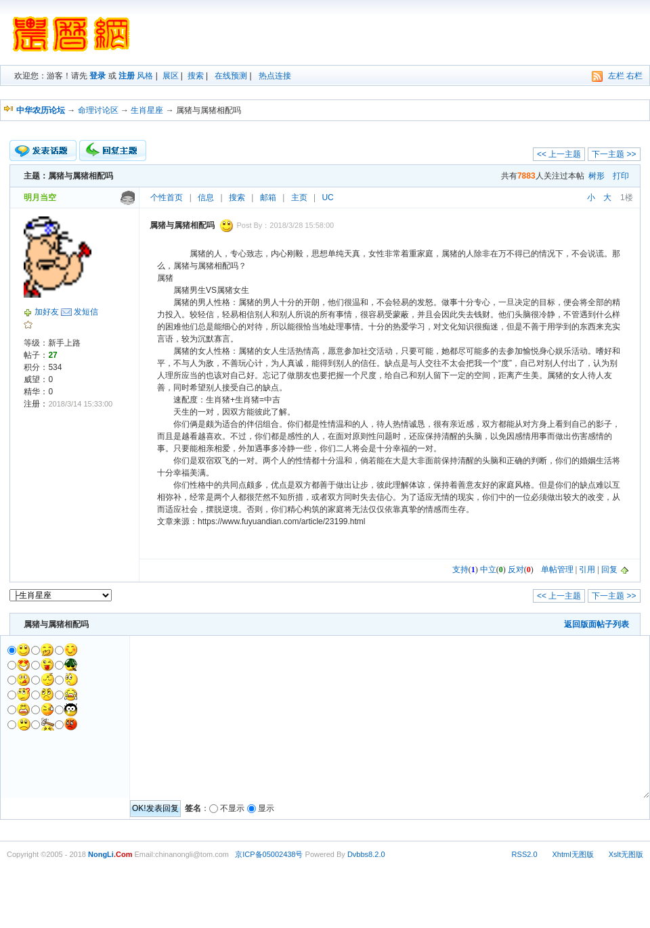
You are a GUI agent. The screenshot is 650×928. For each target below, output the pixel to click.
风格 (145, 75)
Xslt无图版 (626, 854)
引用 (587, 569)
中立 (488, 569)
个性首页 (166, 197)
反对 (516, 569)
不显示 (232, 808)
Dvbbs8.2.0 (366, 854)
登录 (97, 75)
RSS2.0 (525, 854)
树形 (596, 176)
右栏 (634, 75)
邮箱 (268, 197)
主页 (299, 197)
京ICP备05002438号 (269, 854)
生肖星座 (147, 110)
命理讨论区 (98, 110)
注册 (126, 75)
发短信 (86, 312)
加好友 (47, 312)
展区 (170, 75)
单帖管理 (557, 569)
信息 (206, 197)
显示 (266, 808)
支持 (460, 569)
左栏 (616, 75)
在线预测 (231, 75)
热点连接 (275, 75)
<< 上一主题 (559, 154)
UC (327, 197)
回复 (609, 569)
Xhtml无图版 (573, 854)
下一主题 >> (614, 154)
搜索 (196, 75)
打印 (621, 176)
